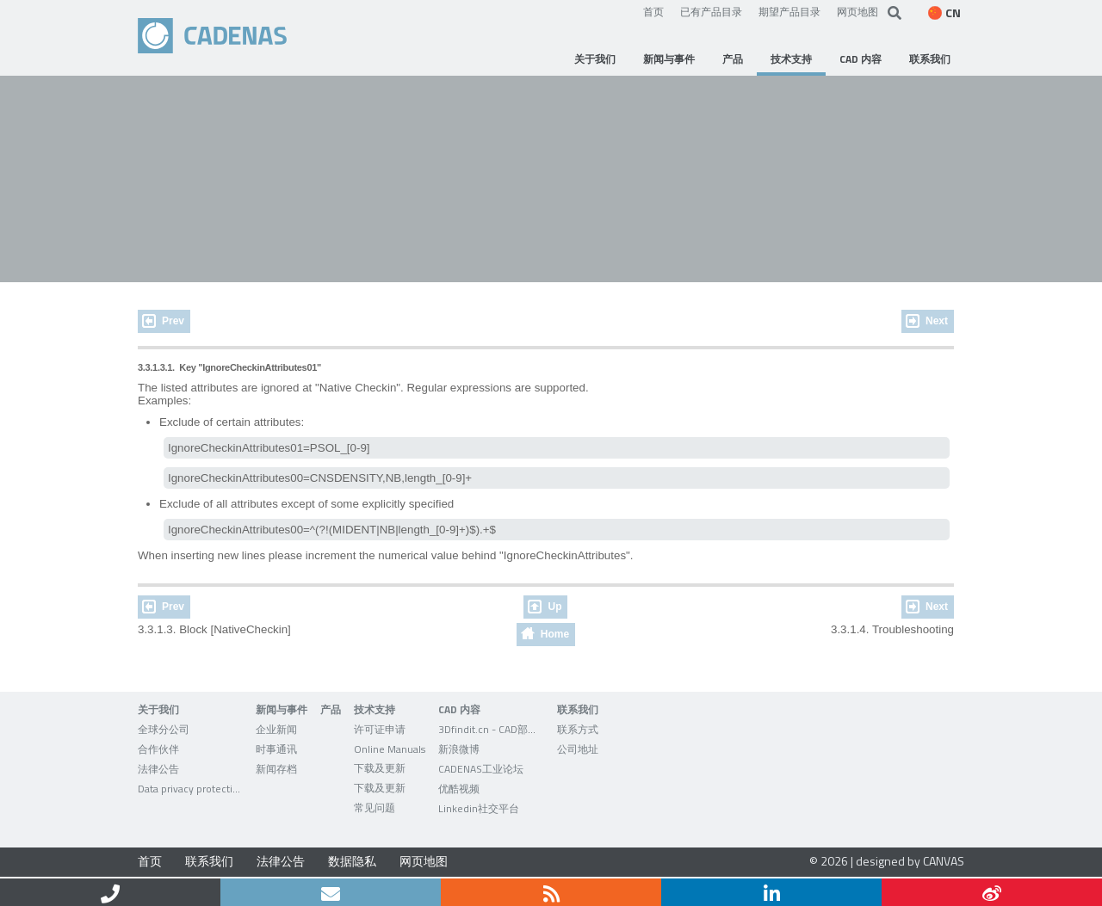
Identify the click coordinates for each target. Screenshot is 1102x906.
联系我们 (209, 861)
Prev (173, 321)
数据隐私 (352, 861)
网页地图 (857, 11)
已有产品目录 (711, 11)
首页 (653, 11)
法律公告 (281, 861)
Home (555, 634)
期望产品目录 (789, 11)
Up (554, 607)
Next (937, 321)
